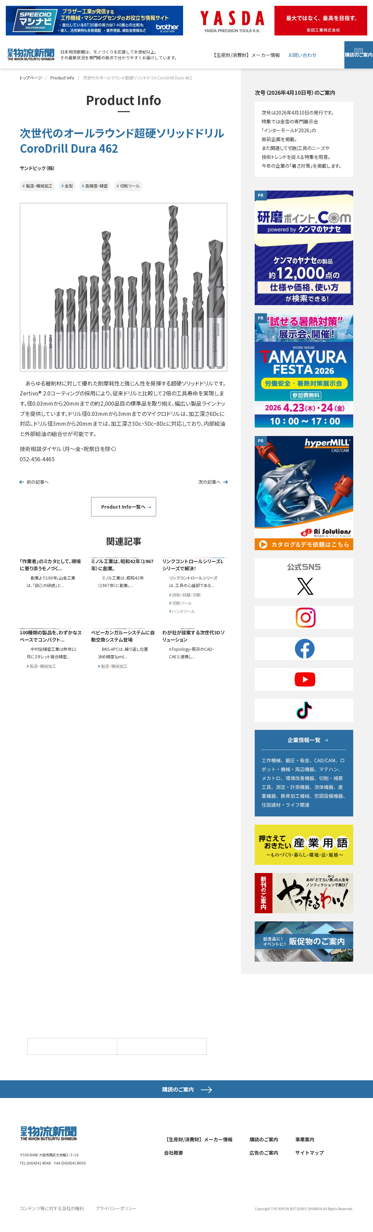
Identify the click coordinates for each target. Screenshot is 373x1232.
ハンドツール (183, 689)
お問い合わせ (302, 54)
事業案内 (304, 1149)
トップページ (31, 77)
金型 (69, 186)
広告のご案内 (264, 1162)
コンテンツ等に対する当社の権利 (49, 1218)
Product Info (62, 77)
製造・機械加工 (39, 186)
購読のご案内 (359, 59)
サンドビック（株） (42, 167)
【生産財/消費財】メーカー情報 (245, 54)
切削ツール (130, 186)
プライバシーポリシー (109, 1218)
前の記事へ (38, 482)
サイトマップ (309, 1162)
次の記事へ (209, 482)
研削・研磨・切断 (186, 671)
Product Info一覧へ (123, 507)
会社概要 (173, 1162)
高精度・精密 (96, 186)
